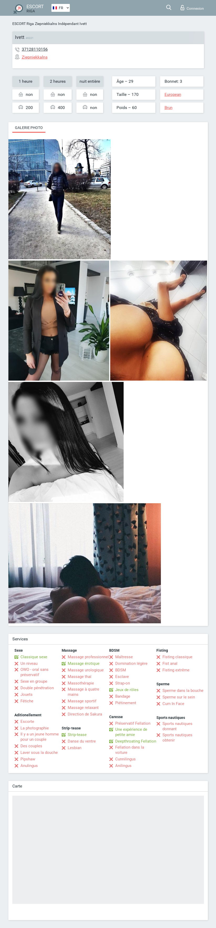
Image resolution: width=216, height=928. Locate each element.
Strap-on (122, 683)
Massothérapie (81, 683)
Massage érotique (83, 663)
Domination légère (131, 663)
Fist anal (169, 663)
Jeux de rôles (127, 689)
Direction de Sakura (85, 714)
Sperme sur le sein (178, 697)
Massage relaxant (83, 707)
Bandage (122, 696)
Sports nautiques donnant (177, 726)
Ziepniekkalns (46, 24)
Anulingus (29, 765)
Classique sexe (33, 657)
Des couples (31, 746)
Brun (168, 107)
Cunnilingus (125, 759)
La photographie (34, 728)
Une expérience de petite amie (131, 732)
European (173, 94)
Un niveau (29, 663)
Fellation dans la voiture (129, 750)
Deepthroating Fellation (135, 741)
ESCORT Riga (23, 24)
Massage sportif (82, 701)
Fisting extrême (175, 670)
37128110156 (35, 49)
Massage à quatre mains (83, 692)
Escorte (27, 721)
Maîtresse (124, 657)
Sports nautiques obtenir (177, 738)
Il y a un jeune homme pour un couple (39, 737)
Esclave (122, 676)
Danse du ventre (82, 741)
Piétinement (125, 703)
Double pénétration (37, 688)
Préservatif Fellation (132, 723)
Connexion (192, 8)
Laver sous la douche (39, 752)
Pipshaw (27, 759)
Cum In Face (173, 703)
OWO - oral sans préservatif (34, 672)
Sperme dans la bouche (182, 690)
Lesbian (74, 747)
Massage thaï (79, 676)
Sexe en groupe (33, 681)
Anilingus (123, 765)
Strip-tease (77, 734)
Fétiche (26, 701)
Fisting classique (177, 657)
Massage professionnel (88, 657)
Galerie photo (29, 128)
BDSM (120, 670)
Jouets (26, 694)
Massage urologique (86, 670)
